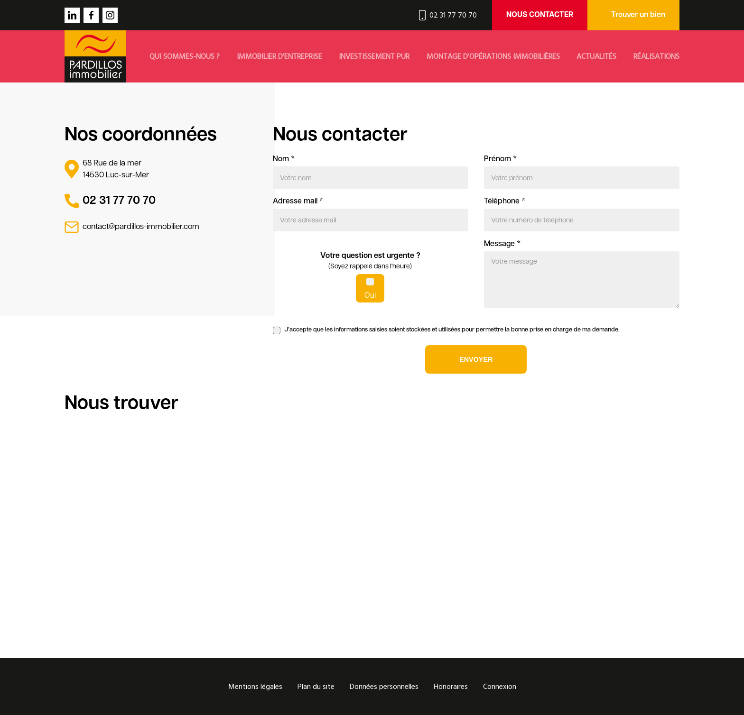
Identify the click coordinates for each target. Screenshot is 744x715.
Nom (284, 159)
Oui (370, 296)
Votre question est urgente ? (370, 262)
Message (502, 244)
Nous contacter (539, 15)
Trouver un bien (638, 15)
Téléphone (504, 201)
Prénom (500, 159)
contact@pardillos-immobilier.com (141, 227)
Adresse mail (298, 201)
